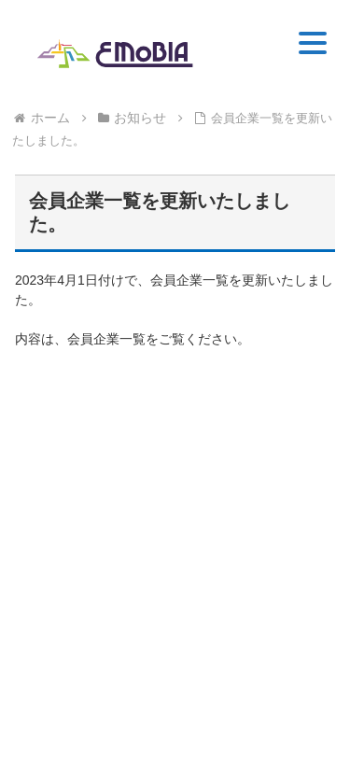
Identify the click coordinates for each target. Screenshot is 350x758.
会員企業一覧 (106, 338)
